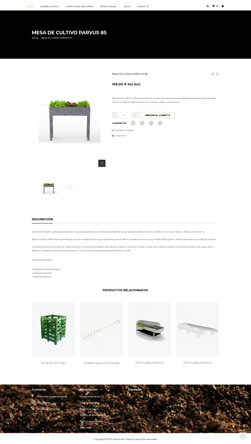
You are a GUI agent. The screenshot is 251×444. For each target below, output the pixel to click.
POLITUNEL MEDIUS (197, 362)
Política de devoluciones (93, 414)
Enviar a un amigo (125, 130)
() (217, 6)
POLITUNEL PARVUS (149, 362)
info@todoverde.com (48, 408)
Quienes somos (49, 6)
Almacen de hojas (53, 362)
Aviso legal (86, 427)
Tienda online (108, 6)
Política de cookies (90, 421)
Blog (127, 6)
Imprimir (121, 135)
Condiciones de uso (90, 396)
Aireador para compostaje (101, 362)
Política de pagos (89, 408)
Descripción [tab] (42, 219)
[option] (53, 336)
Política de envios (89, 402)
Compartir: (119, 123)
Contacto (143, 6)
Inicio (30, 6)
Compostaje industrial (79, 6)
